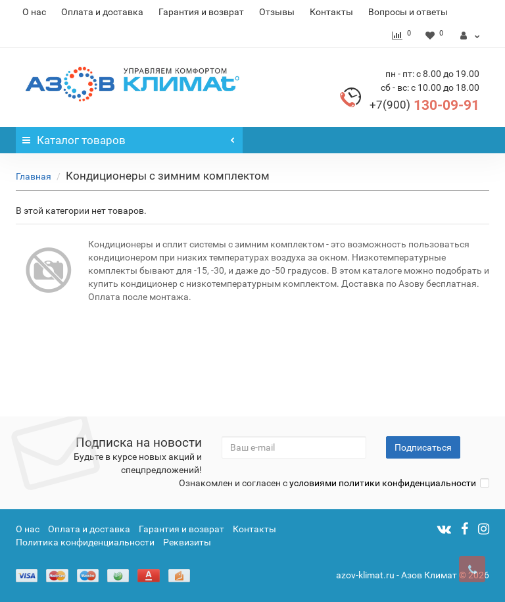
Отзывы (277, 12)
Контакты (331, 12)
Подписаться (423, 447)
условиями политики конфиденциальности (382, 483)
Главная (33, 176)
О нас (34, 12)
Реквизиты (187, 542)
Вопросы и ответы (408, 12)
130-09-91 (424, 105)
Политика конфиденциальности (85, 542)
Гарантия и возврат (201, 12)
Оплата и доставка (102, 12)
